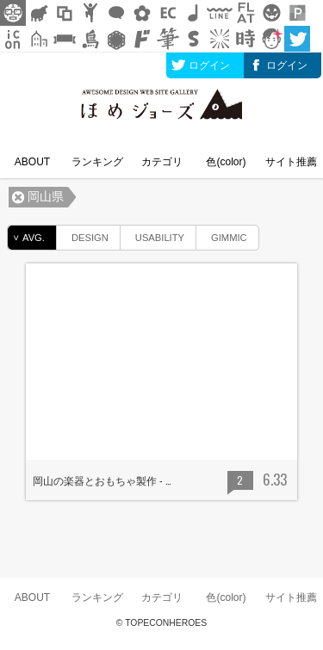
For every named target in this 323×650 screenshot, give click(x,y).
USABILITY (152, 235)
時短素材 (245, 39)
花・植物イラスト (142, 13)
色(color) (225, 162)
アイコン (13, 39)
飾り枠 (65, 13)
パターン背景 (297, 13)
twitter (297, 39)
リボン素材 (65, 39)
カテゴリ (162, 162)
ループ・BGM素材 (194, 13)
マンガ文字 (142, 39)
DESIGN (83, 235)
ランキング (97, 162)
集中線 (220, 39)
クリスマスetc (271, 13)
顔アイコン (271, 39)
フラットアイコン (245, 13)
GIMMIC (221, 235)
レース (116, 39)
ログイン (209, 65)
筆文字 (168, 39)
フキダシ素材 (116, 13)
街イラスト (39, 39)
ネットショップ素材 (168, 13)
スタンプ (194, 39)
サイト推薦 (291, 162)
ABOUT (32, 162)
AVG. (26, 238)
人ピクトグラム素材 (90, 13)
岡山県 (46, 196)
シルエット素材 (39, 13)
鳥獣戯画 (90, 39)
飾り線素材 (220, 13)
